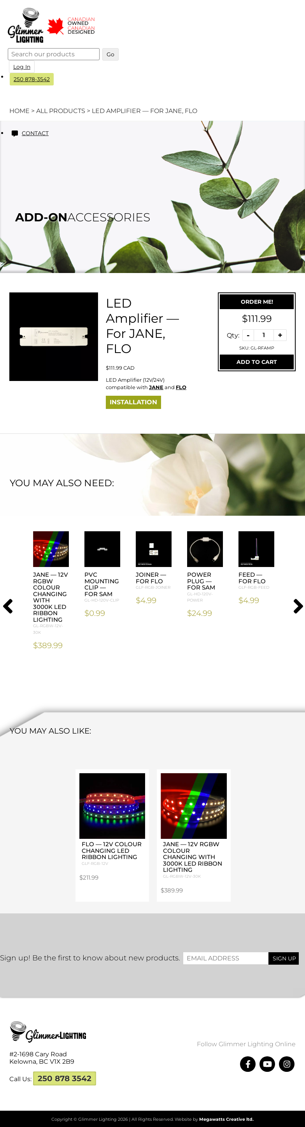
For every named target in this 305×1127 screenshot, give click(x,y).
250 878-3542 (34, 79)
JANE (156, 387)
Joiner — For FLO (154, 581)
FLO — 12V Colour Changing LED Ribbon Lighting (112, 853)
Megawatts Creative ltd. (226, 1119)
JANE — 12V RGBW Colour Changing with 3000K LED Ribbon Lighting (51, 603)
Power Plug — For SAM (205, 587)
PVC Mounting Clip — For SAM (102, 587)
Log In (23, 66)
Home (19, 111)
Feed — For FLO (256, 581)
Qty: (233, 335)
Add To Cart (257, 361)
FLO (181, 387)
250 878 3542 (64, 1078)
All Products (60, 111)
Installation (133, 402)
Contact (37, 133)
